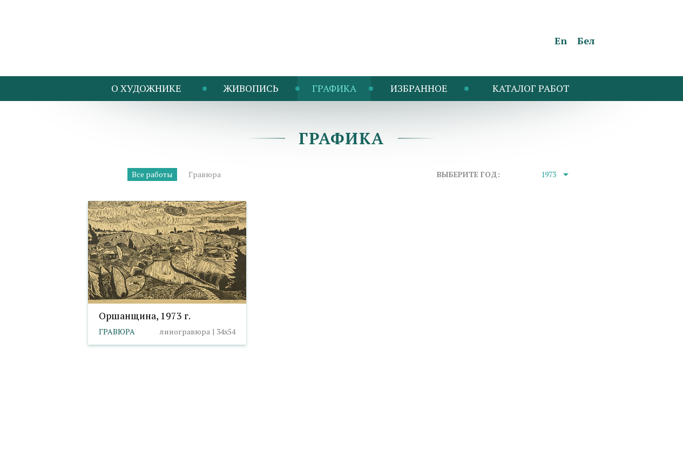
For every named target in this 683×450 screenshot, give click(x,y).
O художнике (146, 88)
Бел (586, 40)
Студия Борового (563, 437)
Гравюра (204, 174)
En (560, 40)
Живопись (251, 88)
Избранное (419, 88)
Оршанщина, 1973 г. (145, 315)
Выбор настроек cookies (274, 421)
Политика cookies (188, 421)
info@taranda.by (116, 421)
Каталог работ (531, 88)
